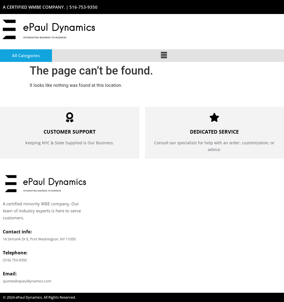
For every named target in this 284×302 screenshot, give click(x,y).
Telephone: (15, 253)
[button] (164, 55)
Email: (10, 274)
